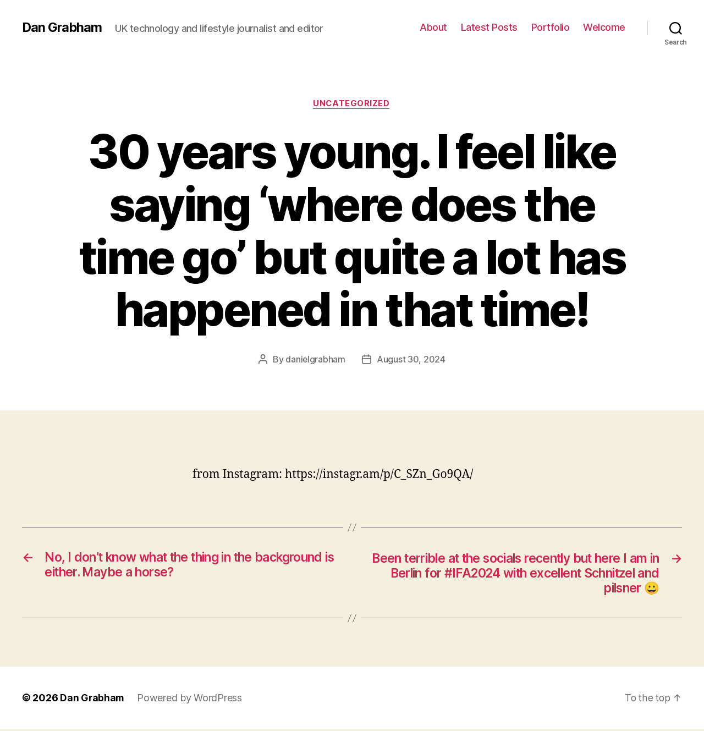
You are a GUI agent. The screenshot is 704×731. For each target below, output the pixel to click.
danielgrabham (315, 359)
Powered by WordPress (191, 700)
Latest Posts (489, 27)
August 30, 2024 (411, 359)
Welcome (604, 27)
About (433, 27)
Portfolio (550, 27)
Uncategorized (352, 104)
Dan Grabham (62, 27)
